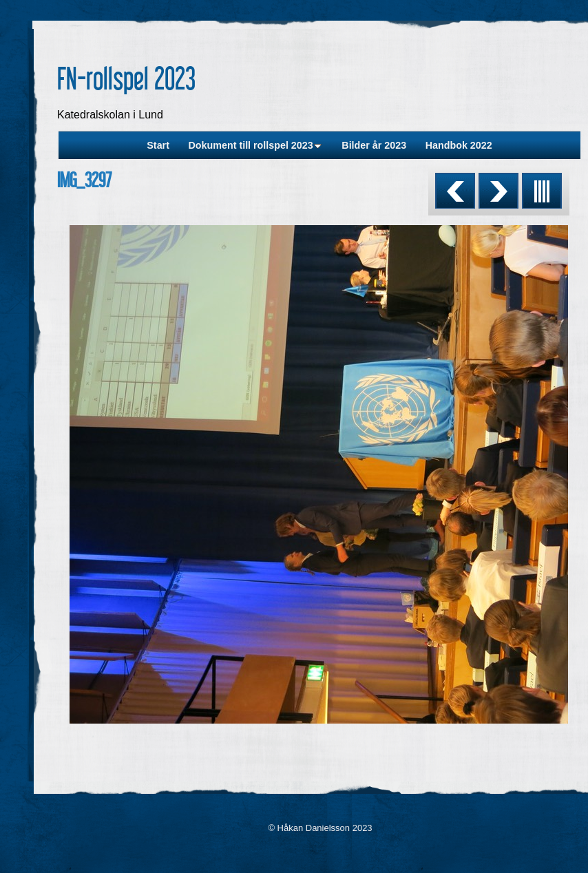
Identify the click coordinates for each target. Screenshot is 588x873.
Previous (455, 190)
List (542, 190)
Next (498, 190)
